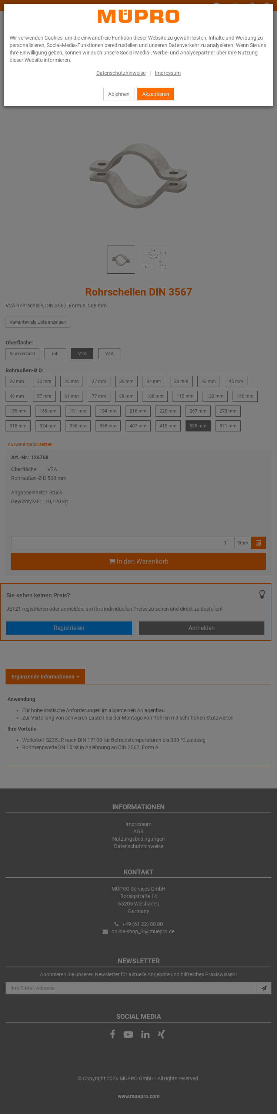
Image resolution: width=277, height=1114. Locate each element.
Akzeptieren (155, 94)
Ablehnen (119, 94)
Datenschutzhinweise (121, 73)
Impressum (168, 73)
